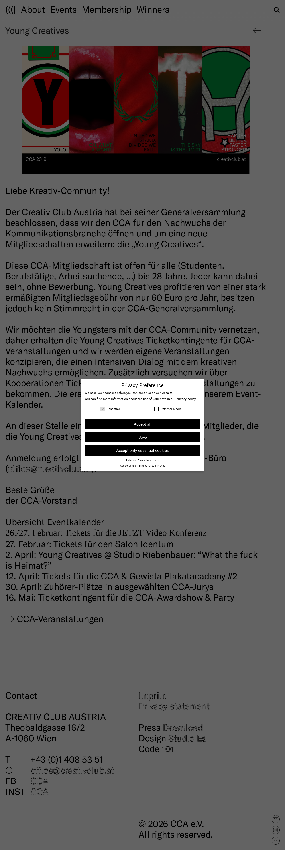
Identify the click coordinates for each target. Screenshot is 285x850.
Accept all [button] (142, 424)
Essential (110, 409)
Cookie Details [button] (128, 465)
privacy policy (186, 399)
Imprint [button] (161, 465)
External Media (168, 409)
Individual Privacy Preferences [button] (142, 460)
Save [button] (142, 437)
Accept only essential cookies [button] (142, 450)
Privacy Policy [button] (147, 465)
